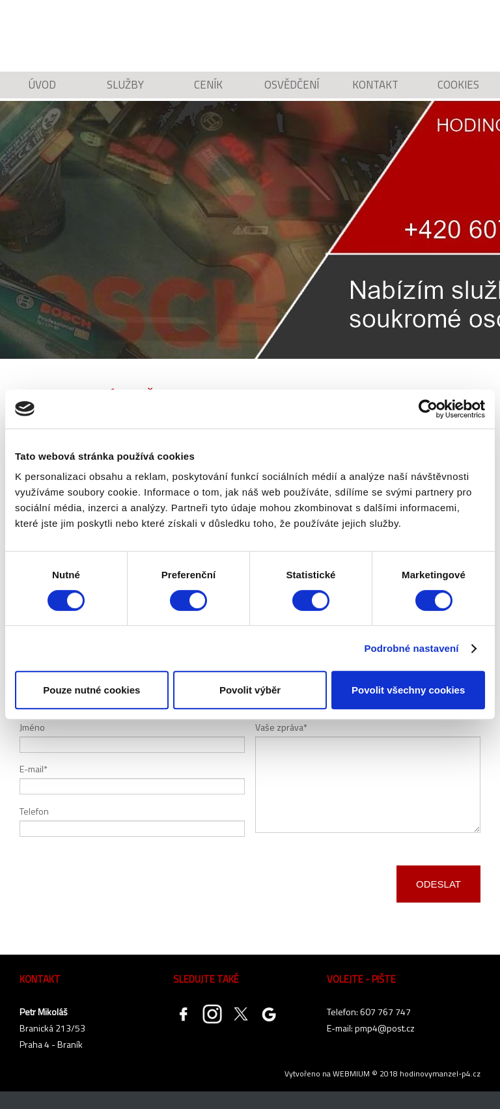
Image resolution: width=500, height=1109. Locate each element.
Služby (125, 94)
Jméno (32, 744)
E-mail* (34, 786)
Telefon (34, 828)
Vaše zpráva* (281, 744)
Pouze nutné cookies (91, 689)
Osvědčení (291, 94)
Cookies (458, 94)
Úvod (41, 94)
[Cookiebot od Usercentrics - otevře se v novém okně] (428, 409)
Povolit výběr (250, 689)
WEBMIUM (351, 1091)
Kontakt (375, 94)
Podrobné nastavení (411, 648)
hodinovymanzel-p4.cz (440, 1091)
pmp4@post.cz (385, 1045)
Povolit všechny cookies (408, 689)
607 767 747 (385, 1029)
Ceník (208, 94)
